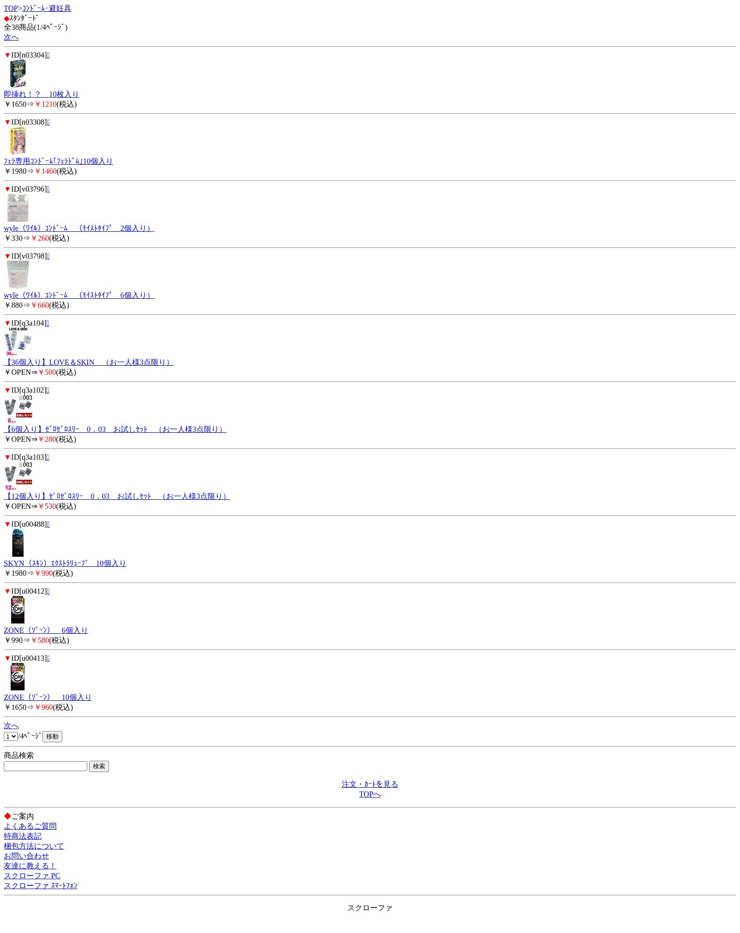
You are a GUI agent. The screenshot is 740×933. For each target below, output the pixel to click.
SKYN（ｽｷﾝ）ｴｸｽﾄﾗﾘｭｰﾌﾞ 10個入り (65, 563)
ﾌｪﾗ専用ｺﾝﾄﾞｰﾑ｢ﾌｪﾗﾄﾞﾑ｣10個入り (58, 161)
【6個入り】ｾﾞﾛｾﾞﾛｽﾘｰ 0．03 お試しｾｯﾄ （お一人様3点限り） (115, 429)
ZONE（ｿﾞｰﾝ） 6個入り (46, 630)
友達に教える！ (30, 866)
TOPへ (370, 794)
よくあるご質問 (30, 826)
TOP (11, 8)
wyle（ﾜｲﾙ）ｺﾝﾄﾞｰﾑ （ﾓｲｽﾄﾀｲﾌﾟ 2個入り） (79, 228)
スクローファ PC (32, 876)
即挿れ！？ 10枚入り (41, 94)
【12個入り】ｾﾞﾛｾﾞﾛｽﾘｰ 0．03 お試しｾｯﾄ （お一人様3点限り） (117, 496)
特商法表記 (23, 836)
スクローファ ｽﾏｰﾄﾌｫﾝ (40, 886)
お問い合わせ (26, 856)
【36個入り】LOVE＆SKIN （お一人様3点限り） (89, 362)
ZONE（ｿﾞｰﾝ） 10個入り (48, 697)
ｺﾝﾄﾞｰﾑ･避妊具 (46, 8)
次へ (11, 37)
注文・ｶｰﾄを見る (370, 784)
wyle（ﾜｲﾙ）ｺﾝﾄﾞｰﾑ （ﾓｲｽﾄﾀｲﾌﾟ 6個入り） (79, 295)
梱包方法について (34, 846)
